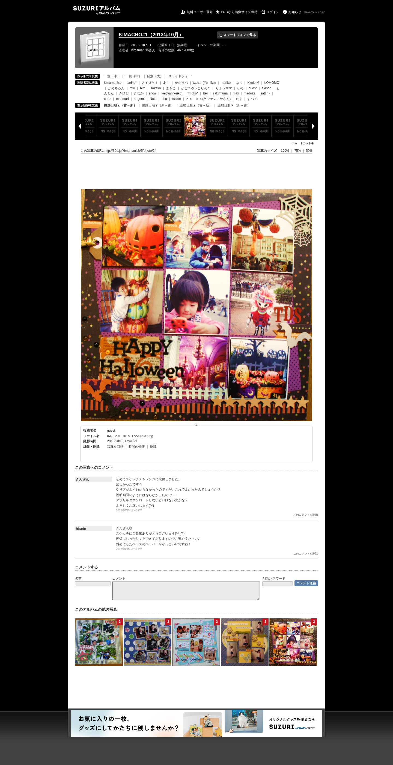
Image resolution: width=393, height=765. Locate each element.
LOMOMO (271, 83)
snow (152, 93)
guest (253, 88)
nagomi (139, 99)
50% (309, 151)
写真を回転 (115, 447)
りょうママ (224, 88)
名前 (78, 578)
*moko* (192, 93)
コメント (119, 578)
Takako (156, 88)
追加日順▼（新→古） (234, 105)
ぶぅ (239, 83)
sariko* (132, 83)
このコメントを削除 (305, 514)
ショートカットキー (304, 143)
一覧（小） (112, 76)
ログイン (272, 12)
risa (164, 99)
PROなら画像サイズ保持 (239, 12)
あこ (166, 83)
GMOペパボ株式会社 (315, 12)
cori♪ (107, 99)
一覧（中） (134, 76)
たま (239, 99)
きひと (124, 93)
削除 (153, 447)
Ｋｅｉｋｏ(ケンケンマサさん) (208, 99)
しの (240, 88)
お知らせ (294, 12)
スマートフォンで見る (237, 34)
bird (142, 88)
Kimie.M (253, 83)
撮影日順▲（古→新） (120, 105)
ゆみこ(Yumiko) (204, 83)
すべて (252, 99)
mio (132, 88)
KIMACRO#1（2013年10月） (151, 34)
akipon (266, 88)
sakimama (220, 93)
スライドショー (179, 76)
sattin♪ (265, 93)
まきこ (171, 88)
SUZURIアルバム (96, 10)
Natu (153, 99)
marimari (122, 99)
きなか (139, 93)
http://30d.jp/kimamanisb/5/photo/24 (130, 151)
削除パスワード (274, 578)
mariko (226, 83)
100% (285, 151)
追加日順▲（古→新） (196, 105)
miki (236, 93)
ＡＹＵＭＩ (150, 83)
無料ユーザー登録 (200, 12)
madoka (249, 93)
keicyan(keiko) (172, 93)
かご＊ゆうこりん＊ (195, 88)
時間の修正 (137, 447)
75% (298, 151)
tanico (176, 99)
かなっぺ (181, 83)
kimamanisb (112, 83)
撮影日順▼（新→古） (158, 105)
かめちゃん (116, 88)
